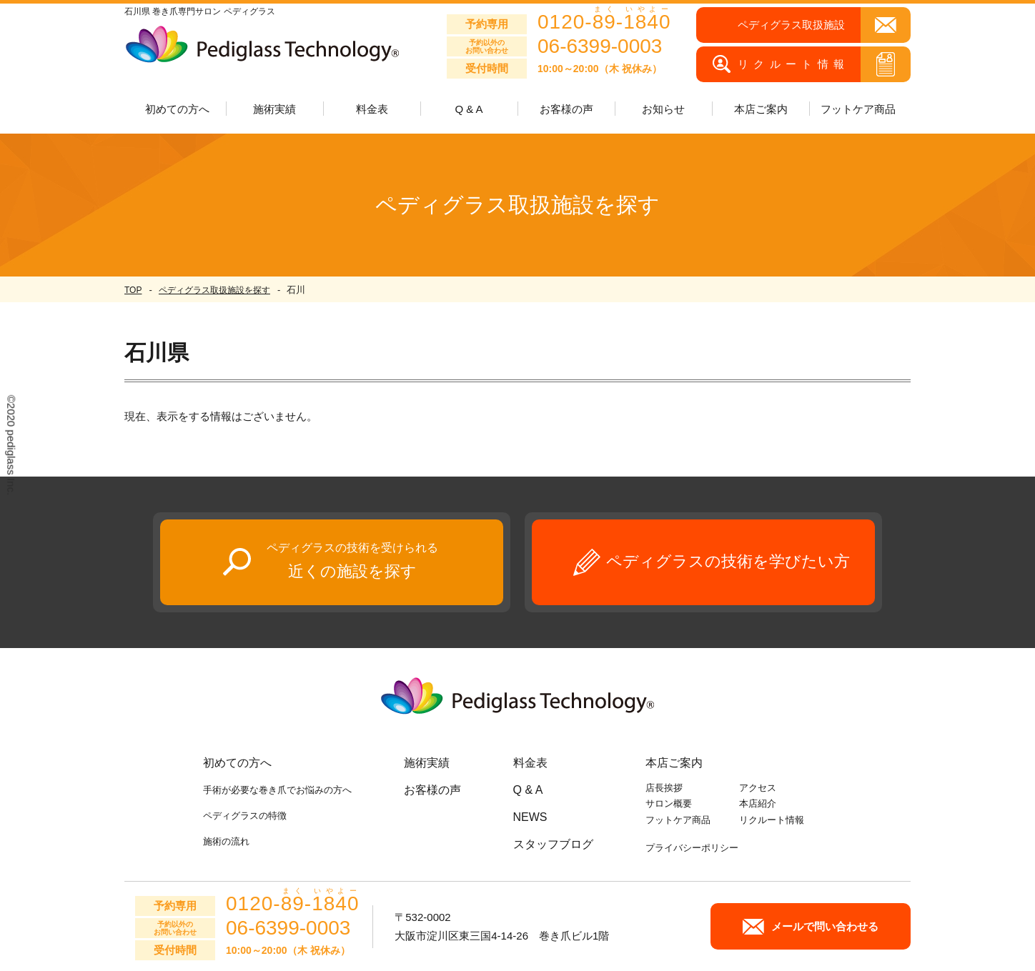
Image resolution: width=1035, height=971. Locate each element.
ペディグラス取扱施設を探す (214, 290)
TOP (133, 290)
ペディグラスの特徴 (245, 815)
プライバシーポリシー (691, 847)
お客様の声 (566, 109)
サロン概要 (668, 803)
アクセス (757, 787)
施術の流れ (226, 841)
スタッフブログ (553, 844)
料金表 (372, 109)
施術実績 (427, 763)
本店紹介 (757, 803)
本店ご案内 (674, 763)
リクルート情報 (771, 820)
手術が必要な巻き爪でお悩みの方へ (277, 790)
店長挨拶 (664, 787)
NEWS (530, 817)
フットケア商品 (858, 109)
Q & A (468, 109)
